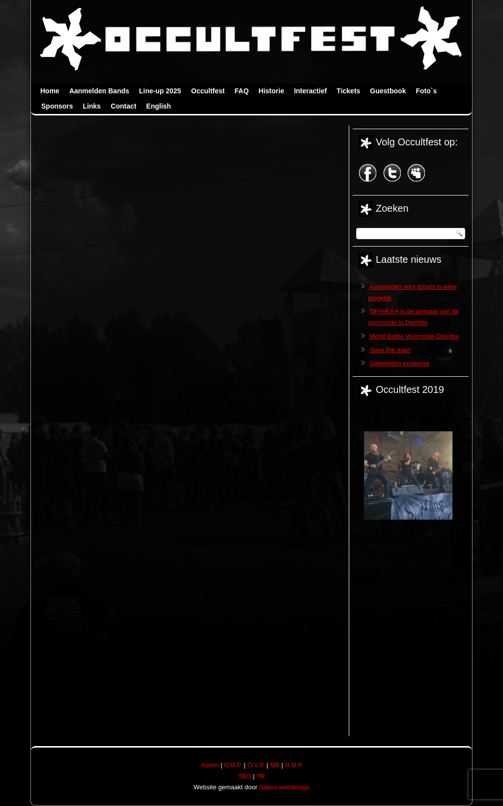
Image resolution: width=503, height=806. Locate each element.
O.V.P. (256, 765)
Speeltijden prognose (400, 363)
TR (260, 776)
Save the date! (390, 350)
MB (275, 765)
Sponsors (57, 106)
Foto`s (426, 91)
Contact (124, 106)
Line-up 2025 (160, 91)
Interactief (310, 91)
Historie (271, 91)
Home (49, 91)
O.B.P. (233, 765)
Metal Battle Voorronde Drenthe (414, 336)
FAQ (242, 91)
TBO (245, 776)
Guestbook (388, 91)
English (158, 106)
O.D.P (293, 765)
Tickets (348, 91)
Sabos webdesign (284, 787)
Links (92, 106)
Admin (210, 765)
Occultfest (207, 91)
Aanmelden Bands (99, 91)
